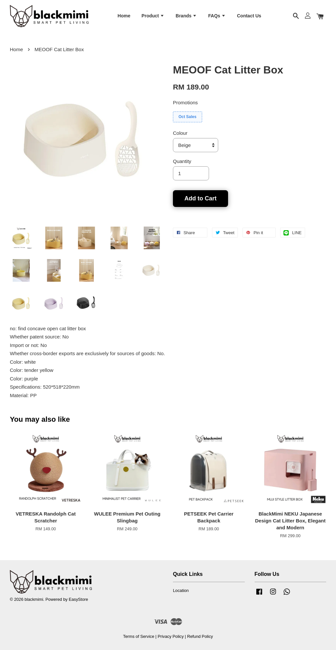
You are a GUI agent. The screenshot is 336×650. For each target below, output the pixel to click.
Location (181, 590)
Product (152, 15)
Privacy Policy (170, 636)
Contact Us (249, 15)
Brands (186, 15)
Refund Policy (200, 636)
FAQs (217, 15)
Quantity (182, 161)
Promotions (185, 103)
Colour (180, 133)
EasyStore (78, 599)
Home (123, 15)
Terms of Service (138, 636)
